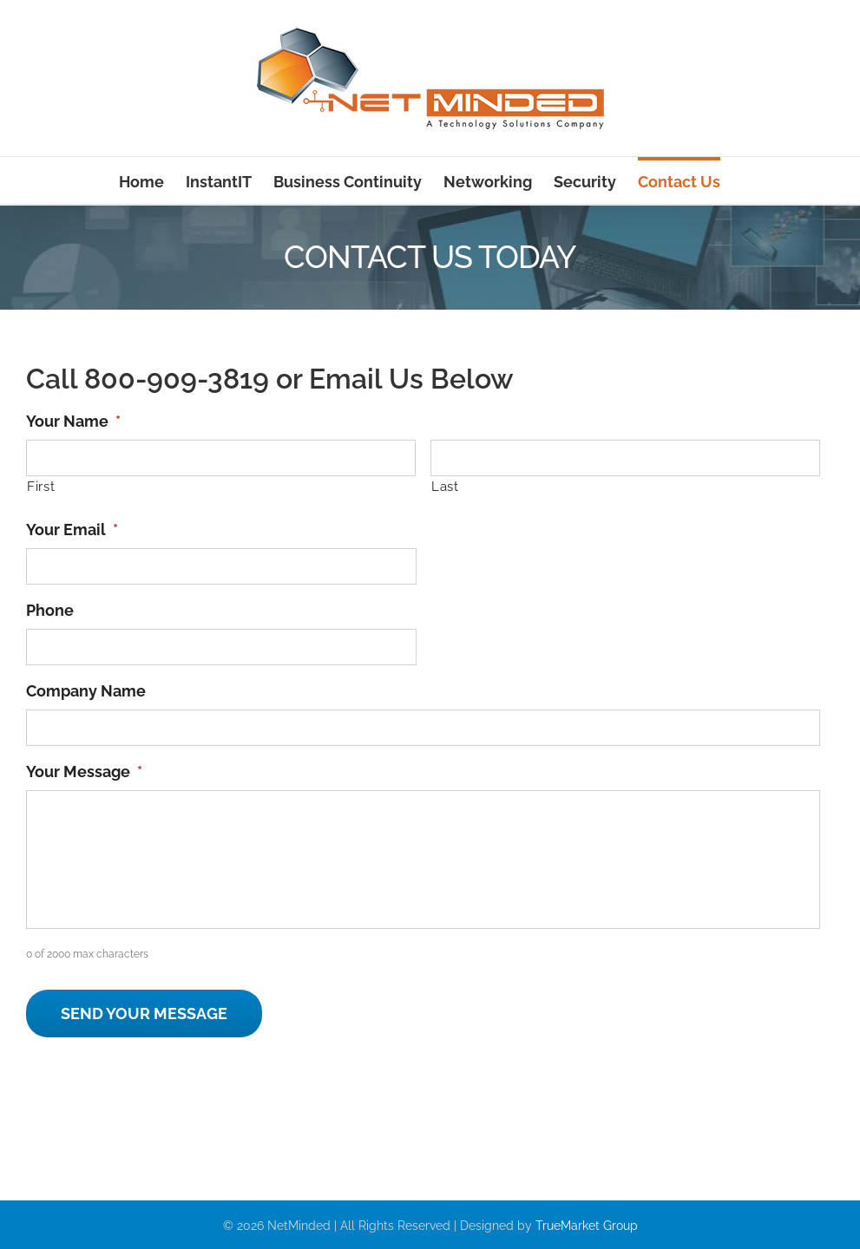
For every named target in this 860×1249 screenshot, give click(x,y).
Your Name (73, 421)
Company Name (86, 691)
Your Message (84, 771)
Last (445, 486)
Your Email (72, 529)
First (41, 486)
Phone (50, 610)
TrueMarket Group (586, 1226)
